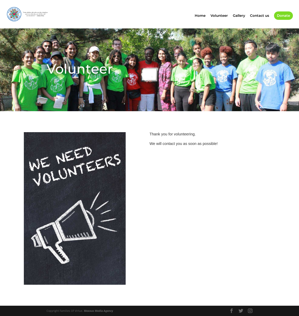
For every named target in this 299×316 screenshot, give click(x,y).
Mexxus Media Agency (98, 311)
